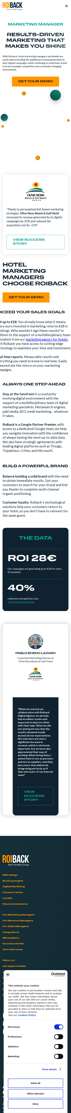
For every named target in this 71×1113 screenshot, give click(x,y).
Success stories (13, 944)
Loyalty (7, 898)
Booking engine (13, 881)
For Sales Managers (16, 926)
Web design (10, 875)
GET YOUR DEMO (26, 297)
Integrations (11, 932)
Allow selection (35, 1093)
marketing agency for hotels (47, 339)
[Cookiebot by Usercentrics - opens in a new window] (51, 975)
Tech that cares (13, 950)
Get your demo (35, 81)
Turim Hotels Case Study (21, 601)
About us (9, 960)
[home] (12, 6)
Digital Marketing (14, 887)
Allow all (35, 1083)
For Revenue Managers (18, 921)
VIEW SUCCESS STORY (29, 241)
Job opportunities (14, 966)
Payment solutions (15, 904)
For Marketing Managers (19, 915)
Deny (35, 1104)
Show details (49, 1069)
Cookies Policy (27, 1015)
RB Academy (11, 938)
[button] (65, 6)
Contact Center (13, 893)
